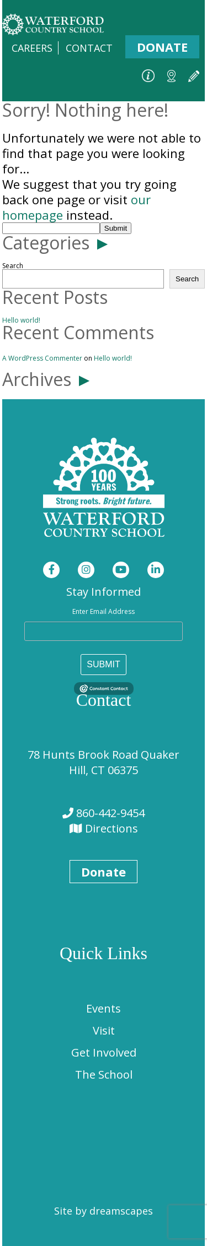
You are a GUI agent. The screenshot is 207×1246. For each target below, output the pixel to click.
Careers (32, 48)
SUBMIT (103, 664)
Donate (162, 47)
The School (103, 1074)
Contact (89, 48)
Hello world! (21, 320)
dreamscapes (121, 1210)
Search (12, 265)
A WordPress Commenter (42, 358)
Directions (110, 828)
